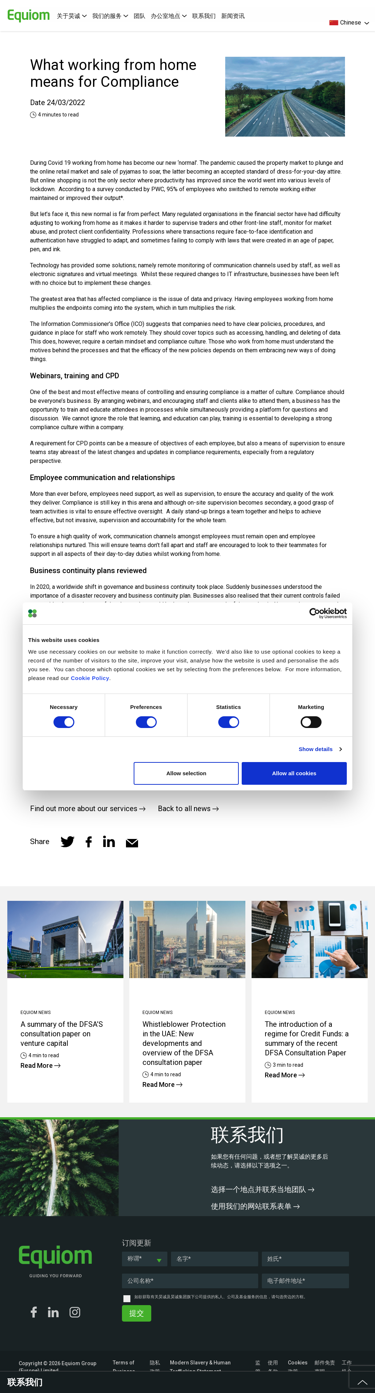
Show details (316, 749)
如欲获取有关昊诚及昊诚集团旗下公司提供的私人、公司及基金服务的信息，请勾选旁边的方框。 (221, 1296)
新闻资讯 (233, 15)
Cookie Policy (90, 678)
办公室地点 (169, 15)
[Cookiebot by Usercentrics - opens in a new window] (315, 613)
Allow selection (186, 773)
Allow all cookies (294, 773)
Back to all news (188, 808)
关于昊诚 (72, 15)
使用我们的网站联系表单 (255, 1206)
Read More (40, 1065)
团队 (139, 15)
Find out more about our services (87, 808)
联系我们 (204, 15)
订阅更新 (136, 1242)
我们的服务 (110, 15)
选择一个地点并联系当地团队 (262, 1189)
